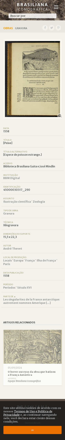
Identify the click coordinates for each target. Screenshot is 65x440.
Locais (7, 260)
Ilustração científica (17, 201)
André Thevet (12, 248)
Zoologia (39, 201)
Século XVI (24, 287)
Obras (8, 28)
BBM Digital (11, 178)
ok (32, 430)
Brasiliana (32, 6)
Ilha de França (46, 260)
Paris (6, 264)
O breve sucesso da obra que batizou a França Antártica (32, 373)
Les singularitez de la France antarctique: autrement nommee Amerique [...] (31, 301)
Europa (18, 260)
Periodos (9, 287)
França (30, 260)
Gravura (8, 213)
